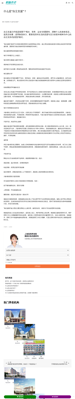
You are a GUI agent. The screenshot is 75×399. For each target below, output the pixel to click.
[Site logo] (11, 3)
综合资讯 (7, 21)
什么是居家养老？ (10, 290)
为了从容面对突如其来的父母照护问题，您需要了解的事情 (21, 293)
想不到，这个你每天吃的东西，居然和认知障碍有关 (19, 281)
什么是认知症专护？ (10, 288)
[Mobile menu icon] (2, 3)
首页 (3, 21)
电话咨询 (8, 328)
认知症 (10, 227)
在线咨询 (15, 328)
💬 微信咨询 (20, 396)
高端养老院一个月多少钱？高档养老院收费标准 (18, 283)
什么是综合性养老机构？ (12, 286)
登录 (69, 3)
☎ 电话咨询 (55, 396)
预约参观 (22, 328)
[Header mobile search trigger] (73, 3)
